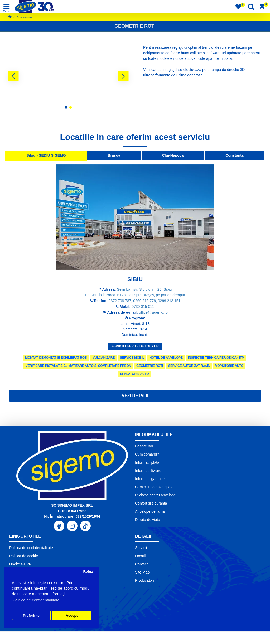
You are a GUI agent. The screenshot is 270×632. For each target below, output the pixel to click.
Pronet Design (165, 626)
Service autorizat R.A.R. (189, 366)
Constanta (234, 155)
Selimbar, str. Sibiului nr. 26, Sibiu (144, 289)
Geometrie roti (149, 366)
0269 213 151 (169, 301)
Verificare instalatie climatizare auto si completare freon (78, 366)
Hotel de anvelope (166, 357)
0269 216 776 (144, 301)
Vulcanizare (104, 357)
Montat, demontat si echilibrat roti (56, 357)
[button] (13, 76)
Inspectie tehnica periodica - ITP (216, 357)
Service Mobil (132, 357)
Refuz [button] (88, 572)
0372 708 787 (120, 301)
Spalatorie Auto (134, 374)
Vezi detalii (135, 395)
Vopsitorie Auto (229, 366)
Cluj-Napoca (173, 155)
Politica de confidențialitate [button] (36, 600)
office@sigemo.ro (153, 312)
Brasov (114, 155)
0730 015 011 (143, 306)
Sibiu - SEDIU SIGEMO (46, 155)
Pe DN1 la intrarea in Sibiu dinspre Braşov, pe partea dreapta (135, 295)
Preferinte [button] (31, 616)
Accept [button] (72, 616)
